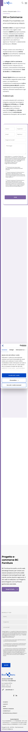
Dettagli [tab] (11, 349)
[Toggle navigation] (26, 3)
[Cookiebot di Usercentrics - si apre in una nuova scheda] (20, 346)
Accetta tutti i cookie (14, 375)
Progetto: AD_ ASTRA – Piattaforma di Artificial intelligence (12, 728)
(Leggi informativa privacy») (11, 163)
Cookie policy (6, 711)
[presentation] (16, 192)
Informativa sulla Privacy (10, 713)
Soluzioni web (12, 11)
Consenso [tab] (4, 349)
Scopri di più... (12, 589)
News (4, 706)
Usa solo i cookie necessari (14, 385)
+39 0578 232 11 (9, 689)
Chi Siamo (5, 702)
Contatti (5, 704)
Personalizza (14, 380)
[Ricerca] (22, 3)
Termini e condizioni (8, 708)
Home (5, 11)
